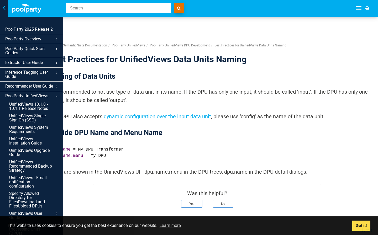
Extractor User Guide (32, 63)
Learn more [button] (170, 225)
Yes (205, 184)
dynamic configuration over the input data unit (184, 97)
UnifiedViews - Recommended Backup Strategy (30, 166)
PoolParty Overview (32, 39)
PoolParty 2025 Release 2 (29, 29)
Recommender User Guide (32, 86)
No (236, 184)
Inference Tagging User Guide (32, 74)
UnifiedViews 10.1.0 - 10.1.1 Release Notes (28, 106)
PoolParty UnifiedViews (32, 96)
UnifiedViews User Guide (34, 215)
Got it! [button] (361, 225)
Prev (82, 211)
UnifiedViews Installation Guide (25, 141)
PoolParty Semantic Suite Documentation (104, 26)
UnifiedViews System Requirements (28, 129)
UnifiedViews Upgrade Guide (29, 152)
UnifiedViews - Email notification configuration (28, 182)
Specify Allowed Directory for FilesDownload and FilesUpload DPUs (27, 200)
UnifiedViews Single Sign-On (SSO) (27, 117)
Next (367, 211)
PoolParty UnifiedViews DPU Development (207, 26)
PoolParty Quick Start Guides (32, 50)
